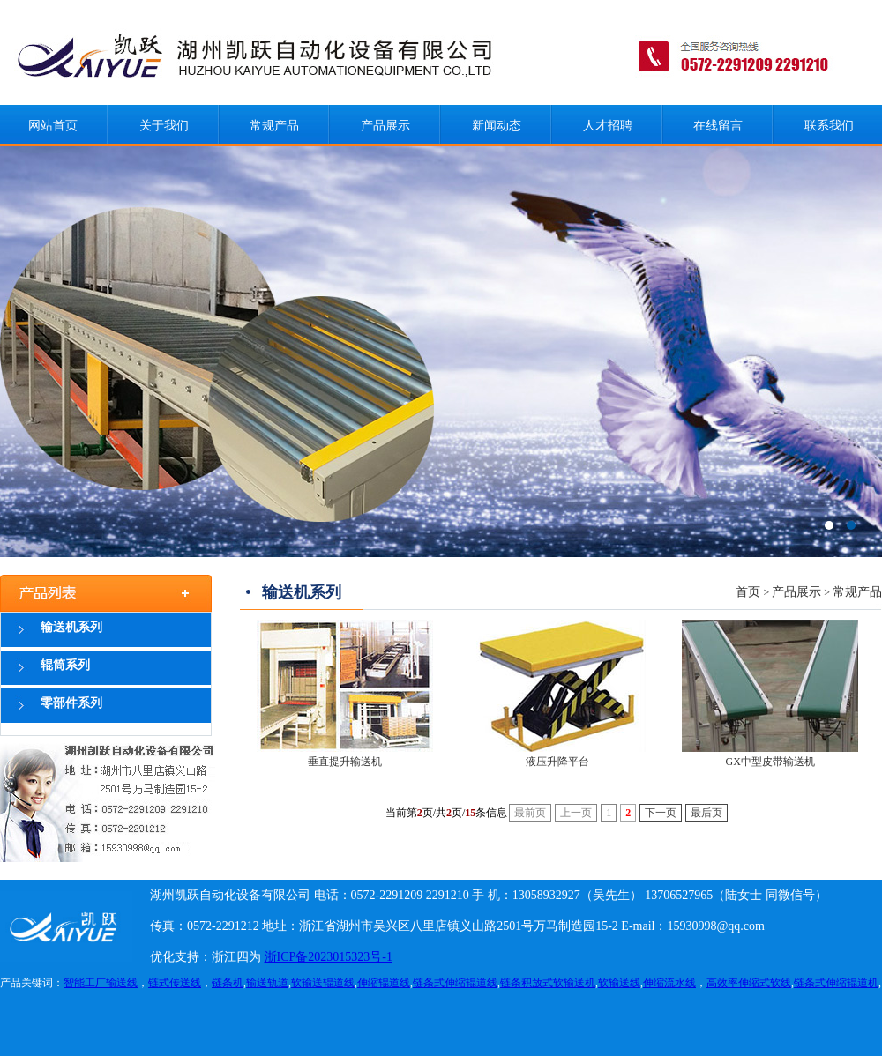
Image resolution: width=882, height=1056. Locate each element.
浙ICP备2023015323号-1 (328, 956)
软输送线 (619, 983)
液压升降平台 (557, 761)
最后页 (706, 813)
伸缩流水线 (669, 983)
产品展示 (385, 125)
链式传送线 (174, 983)
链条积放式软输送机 (547, 983)
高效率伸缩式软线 (748, 983)
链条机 (227, 983)
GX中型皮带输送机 (770, 761)
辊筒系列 (65, 665)
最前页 (530, 813)
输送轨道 (267, 983)
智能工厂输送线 (101, 983)
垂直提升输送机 (345, 761)
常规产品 (274, 125)
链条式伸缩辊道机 (836, 983)
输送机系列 (71, 627)
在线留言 (718, 125)
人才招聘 (607, 125)
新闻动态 (496, 125)
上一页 (576, 813)
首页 (748, 592)
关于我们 (164, 125)
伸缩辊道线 (383, 983)
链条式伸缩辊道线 (455, 983)
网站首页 (53, 125)
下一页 (660, 813)
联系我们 (829, 125)
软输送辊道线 (323, 983)
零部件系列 (71, 703)
